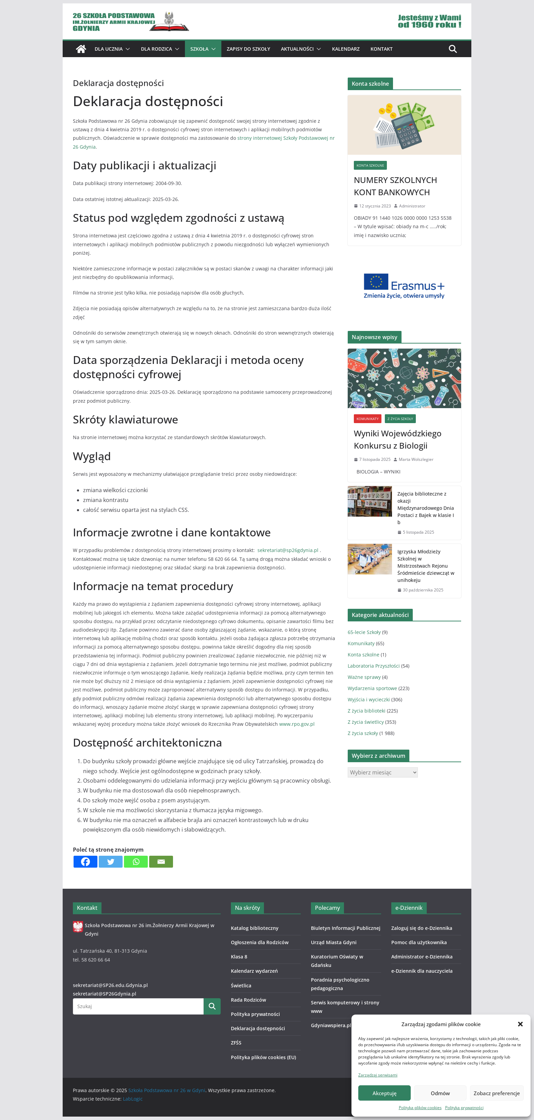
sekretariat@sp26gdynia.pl (288, 550)
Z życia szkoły (400, 418)
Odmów (440, 1093)
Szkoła (199, 49)
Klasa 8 (239, 956)
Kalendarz (346, 49)
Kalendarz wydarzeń (254, 971)
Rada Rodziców (248, 1000)
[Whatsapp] (136, 862)
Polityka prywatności (464, 1107)
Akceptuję (385, 1093)
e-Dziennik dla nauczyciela (422, 971)
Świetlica (241, 985)
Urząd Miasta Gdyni (334, 942)
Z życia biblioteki (367, 710)
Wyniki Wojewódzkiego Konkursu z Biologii (398, 439)
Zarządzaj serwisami (377, 1075)
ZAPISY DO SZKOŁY (248, 49)
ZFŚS (236, 1042)
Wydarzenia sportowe (372, 688)
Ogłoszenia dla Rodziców (259, 942)
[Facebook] (85, 862)
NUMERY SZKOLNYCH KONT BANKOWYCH (395, 186)
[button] (520, 1024)
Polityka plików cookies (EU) (263, 1057)
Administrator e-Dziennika (422, 956)
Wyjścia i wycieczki (369, 699)
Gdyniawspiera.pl (331, 1025)
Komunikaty (368, 418)
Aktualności (297, 49)
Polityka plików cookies (420, 1107)
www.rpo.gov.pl (297, 724)
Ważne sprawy (364, 677)
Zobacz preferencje (497, 1093)
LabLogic (133, 1099)
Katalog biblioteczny (255, 928)
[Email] (161, 862)
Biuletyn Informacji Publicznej (345, 928)
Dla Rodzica (156, 49)
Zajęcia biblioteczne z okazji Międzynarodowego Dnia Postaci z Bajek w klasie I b (425, 507)
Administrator (412, 206)
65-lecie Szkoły (364, 632)
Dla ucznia (109, 49)
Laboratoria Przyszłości (374, 666)
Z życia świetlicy (366, 722)
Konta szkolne (370, 165)
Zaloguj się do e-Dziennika (421, 928)
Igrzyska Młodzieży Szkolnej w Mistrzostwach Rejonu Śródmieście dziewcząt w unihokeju (425, 565)
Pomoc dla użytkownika (419, 942)
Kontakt (382, 49)
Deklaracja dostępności (258, 1028)
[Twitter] (111, 862)
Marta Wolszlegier (416, 459)
